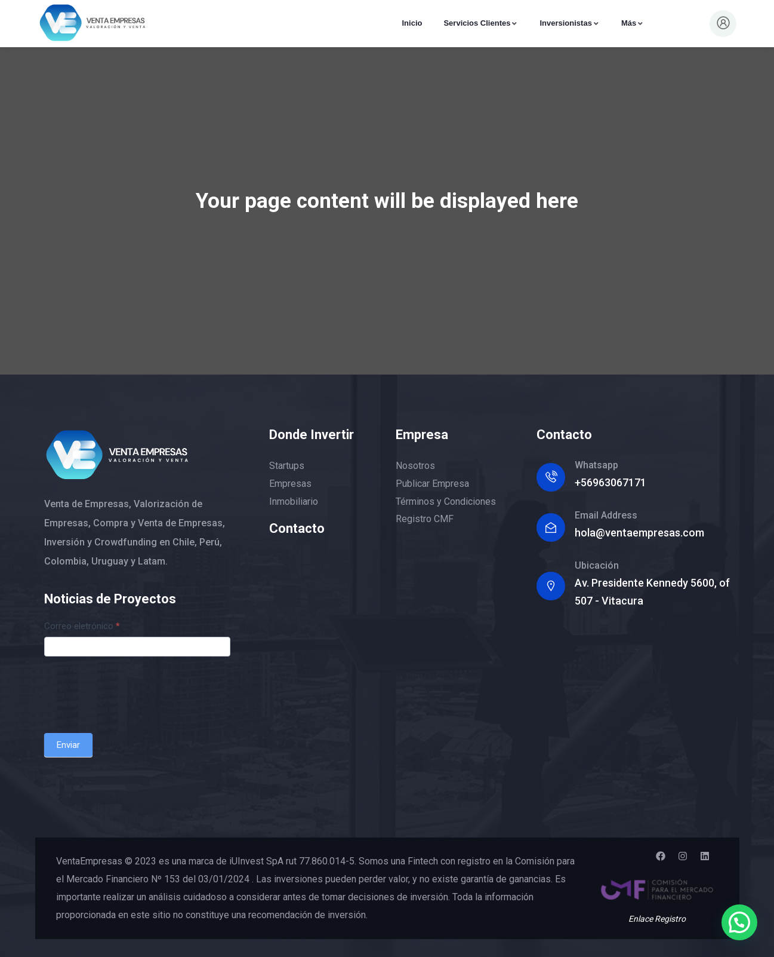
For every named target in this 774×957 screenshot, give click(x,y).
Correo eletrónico (82, 626)
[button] (739, 921)
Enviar (68, 745)
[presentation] (135, 691)
